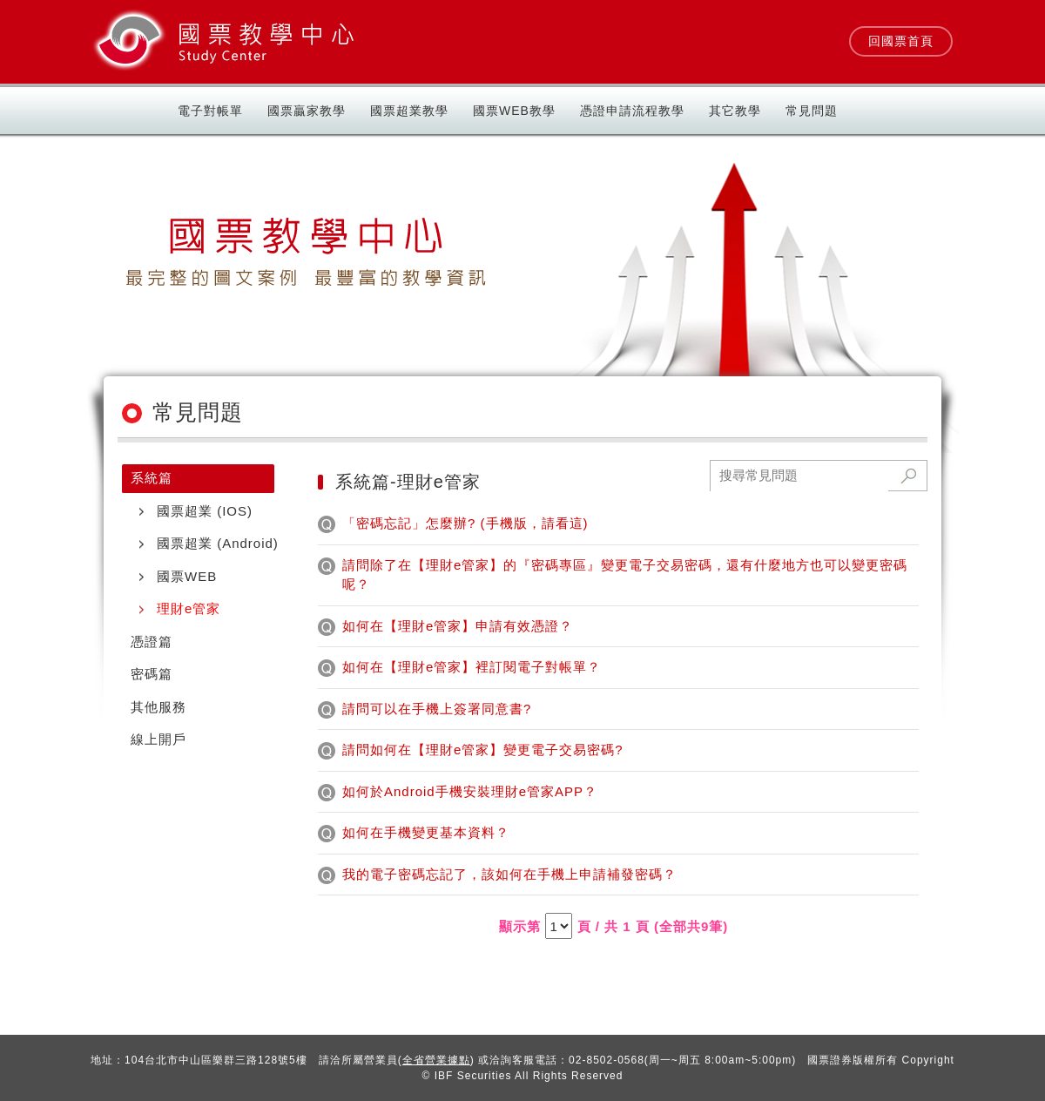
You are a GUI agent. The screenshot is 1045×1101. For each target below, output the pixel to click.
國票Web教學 (514, 111)
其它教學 (735, 111)
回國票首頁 (901, 41)
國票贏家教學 (306, 111)
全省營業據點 (436, 1060)
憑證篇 (151, 641)
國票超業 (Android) (218, 543)
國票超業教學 (409, 111)
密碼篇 (151, 673)
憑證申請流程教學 (632, 111)
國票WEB (187, 576)
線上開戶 (158, 739)
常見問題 (811, 111)
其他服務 (158, 706)
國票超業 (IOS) (205, 510)
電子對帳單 (210, 111)
